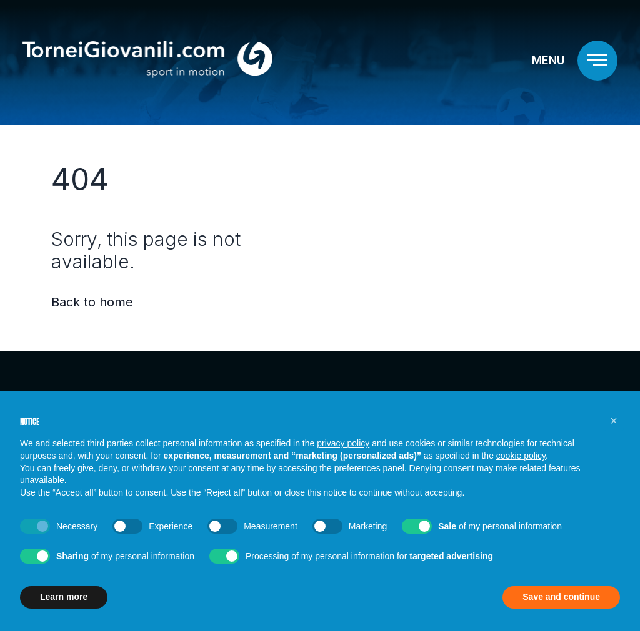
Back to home (92, 302)
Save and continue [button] (561, 597)
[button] (614, 421)
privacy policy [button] (343, 443)
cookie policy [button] (521, 456)
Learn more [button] (64, 597)
